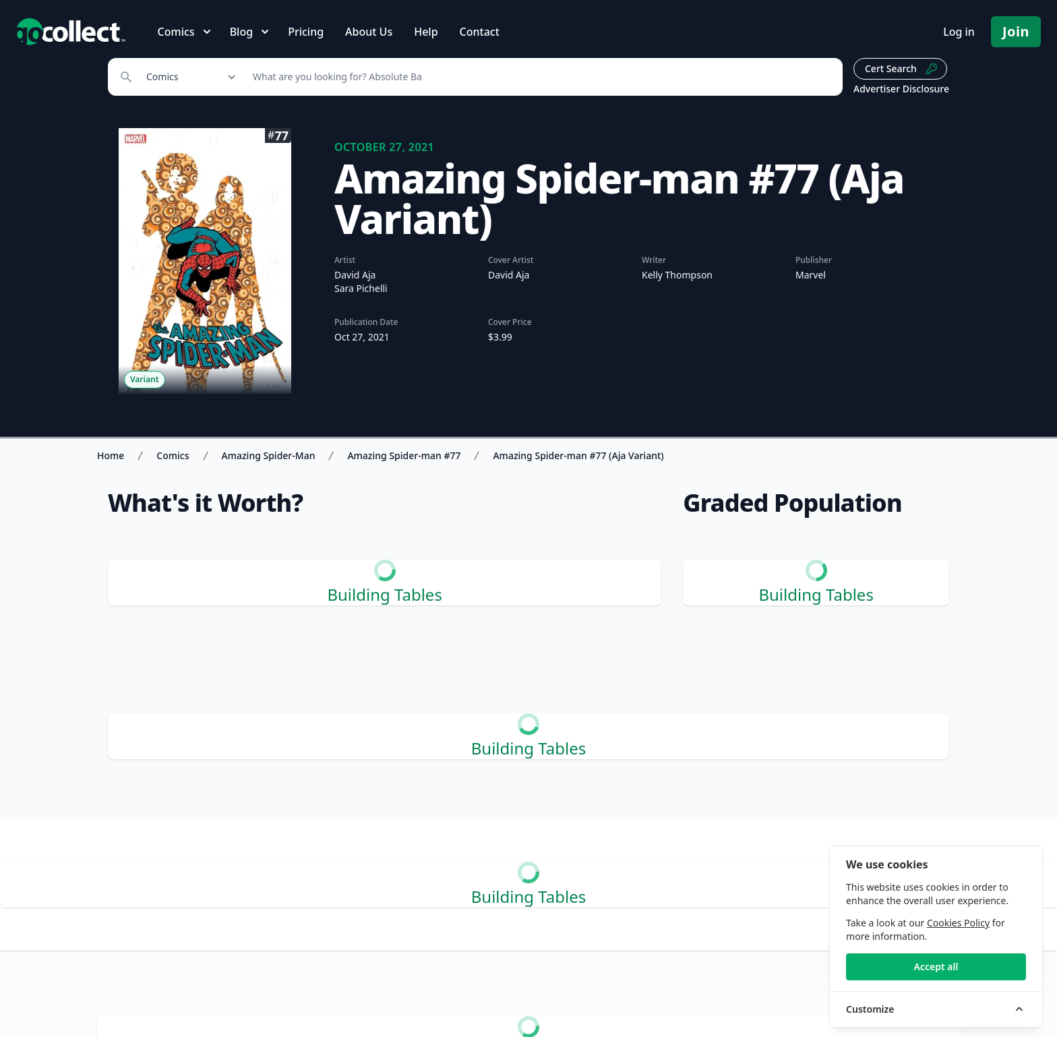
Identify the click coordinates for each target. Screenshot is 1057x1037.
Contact (480, 31)
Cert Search (901, 69)
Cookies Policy (958, 922)
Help (425, 31)
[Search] (540, 77)
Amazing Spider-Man (268, 455)
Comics (172, 455)
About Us (368, 31)
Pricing (306, 31)
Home (110, 455)
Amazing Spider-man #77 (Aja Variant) (578, 455)
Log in (959, 31)
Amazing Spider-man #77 (403, 455)
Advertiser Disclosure (901, 88)
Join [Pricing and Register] (1015, 31)
